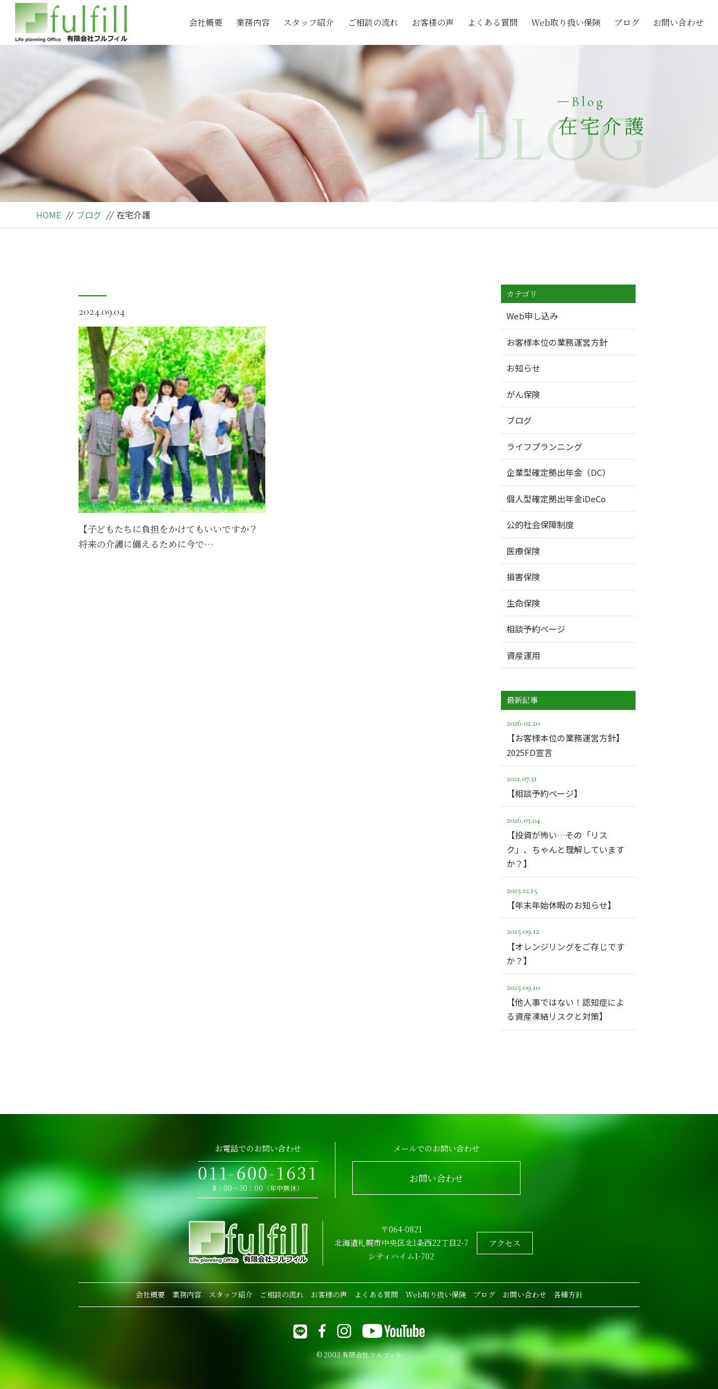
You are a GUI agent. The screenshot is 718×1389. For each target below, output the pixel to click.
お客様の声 (433, 22)
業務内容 (253, 22)
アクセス (505, 1243)
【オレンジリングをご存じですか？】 (568, 945)
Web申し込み (532, 316)
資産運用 (523, 655)
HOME (48, 215)
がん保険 (523, 394)
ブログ (626, 22)
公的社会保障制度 (540, 524)
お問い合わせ (678, 22)
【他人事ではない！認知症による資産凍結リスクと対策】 (568, 1001)
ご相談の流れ (373, 22)
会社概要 (206, 22)
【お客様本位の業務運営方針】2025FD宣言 (568, 737)
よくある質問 (492, 22)
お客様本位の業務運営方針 (557, 342)
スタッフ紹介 (308, 22)
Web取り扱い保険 (566, 22)
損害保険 (523, 577)
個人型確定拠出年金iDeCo (556, 499)
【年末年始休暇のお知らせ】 (568, 897)
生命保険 (523, 603)
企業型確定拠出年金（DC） (558, 472)
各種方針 (568, 1294)
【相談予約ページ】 (568, 785)
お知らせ (523, 368)
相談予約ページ (536, 629)
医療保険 (523, 551)
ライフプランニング (544, 446)
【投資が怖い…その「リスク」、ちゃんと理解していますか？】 (568, 841)
